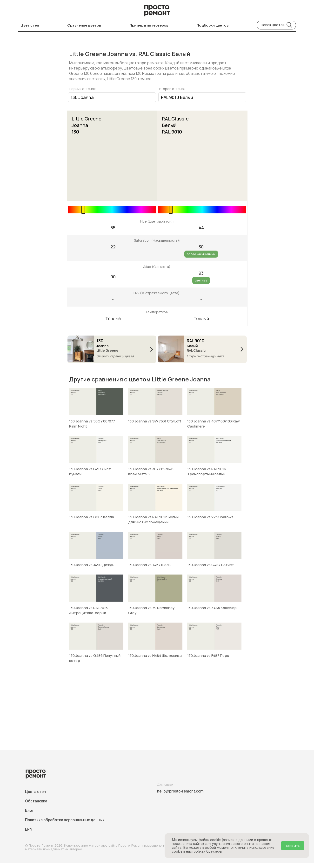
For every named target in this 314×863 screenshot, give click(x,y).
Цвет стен (29, 25)
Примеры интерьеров (148, 25)
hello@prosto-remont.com (180, 791)
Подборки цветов (212, 25)
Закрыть (293, 846)
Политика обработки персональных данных (64, 820)
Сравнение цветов (84, 25)
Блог (29, 810)
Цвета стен (35, 791)
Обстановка (36, 801)
